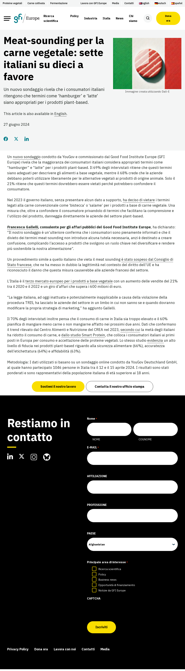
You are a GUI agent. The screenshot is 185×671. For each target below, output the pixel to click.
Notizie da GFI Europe (112, 593)
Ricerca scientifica (109, 572)
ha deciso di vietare (139, 202)
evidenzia (155, 343)
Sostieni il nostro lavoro (58, 389)
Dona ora (168, 18)
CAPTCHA (94, 601)
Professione (97, 507)
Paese (91, 536)
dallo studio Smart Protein (83, 337)
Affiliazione (97, 479)
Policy (102, 577)
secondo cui (130, 332)
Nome (96, 442)
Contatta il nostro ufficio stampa (120, 389)
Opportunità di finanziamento (116, 588)
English (60, 116)
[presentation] (114, 613)
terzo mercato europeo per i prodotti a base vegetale (69, 283)
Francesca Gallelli (22, 229)
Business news (107, 582)
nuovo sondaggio (27, 159)
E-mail (93, 450)
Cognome (145, 442)
